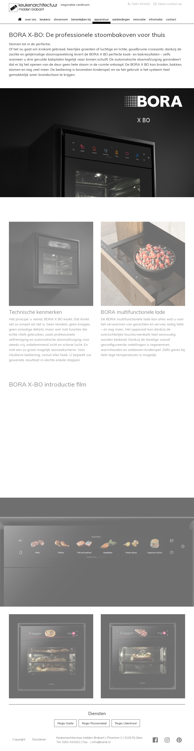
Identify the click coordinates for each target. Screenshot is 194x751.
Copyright (18, 739)
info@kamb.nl (101, 742)
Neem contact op (167, 4)
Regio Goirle (65, 723)
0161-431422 (139, 4)
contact (171, 19)
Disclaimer (39, 739)
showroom (61, 19)
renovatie (139, 19)
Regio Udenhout (126, 723)
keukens (45, 19)
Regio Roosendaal (94, 723)
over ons (30, 19)
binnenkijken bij (81, 19)
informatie (156, 19)
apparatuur (101, 19)
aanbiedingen (121, 19)
